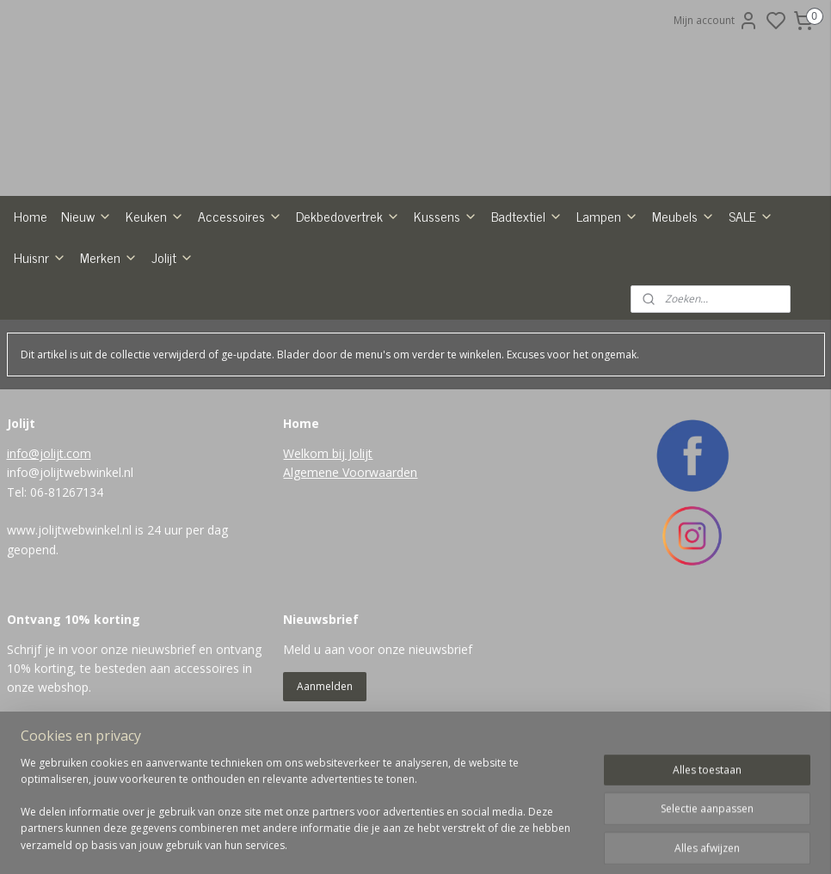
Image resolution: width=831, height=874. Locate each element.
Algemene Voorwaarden (350, 544)
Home (30, 288)
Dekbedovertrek (348, 288)
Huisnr (40, 329)
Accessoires (240, 288)
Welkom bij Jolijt (327, 524)
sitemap (450, 842)
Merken (109, 329)
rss (486, 842)
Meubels (683, 288)
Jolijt (172, 329)
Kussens (445, 288)
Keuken (155, 288)
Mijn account (716, 20)
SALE (751, 288)
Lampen (607, 288)
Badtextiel (527, 288)
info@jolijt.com (49, 524)
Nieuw (86, 288)
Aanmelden (325, 757)
